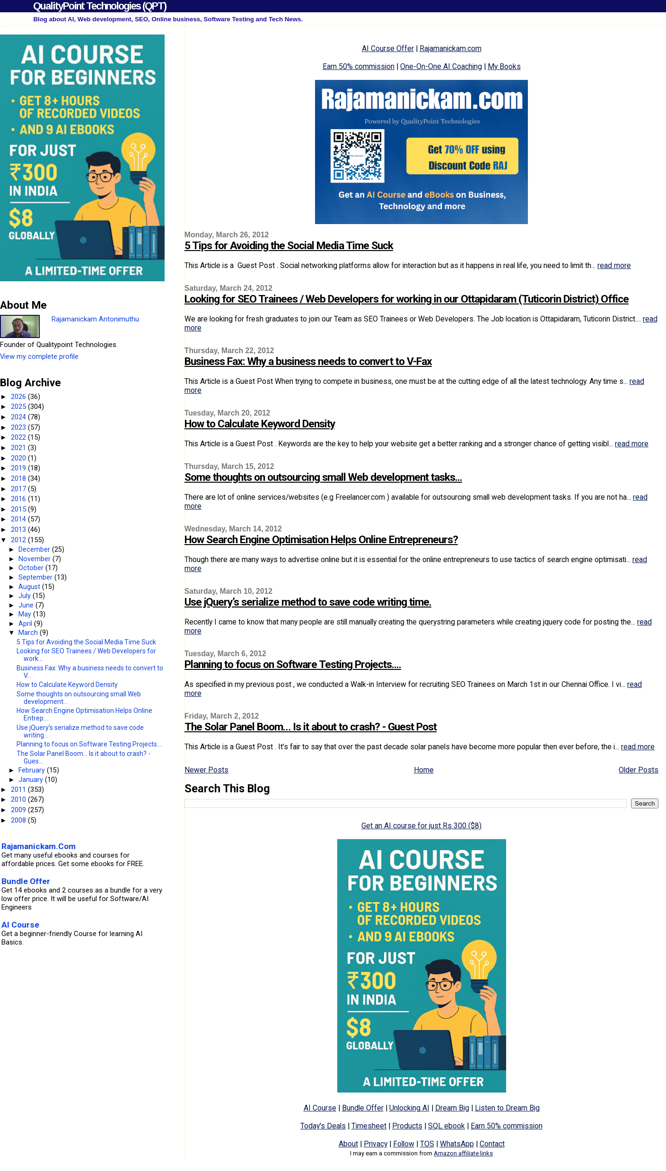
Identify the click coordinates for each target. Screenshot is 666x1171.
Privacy (375, 1143)
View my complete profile (39, 356)
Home (424, 769)
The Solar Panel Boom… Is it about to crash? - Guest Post (310, 726)
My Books (504, 66)
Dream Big (452, 1107)
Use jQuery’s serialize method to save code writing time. (307, 602)
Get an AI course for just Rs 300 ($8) (421, 825)
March (29, 632)
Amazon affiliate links (463, 1153)
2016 (19, 498)
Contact (492, 1143)
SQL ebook (446, 1125)
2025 (19, 406)
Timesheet (368, 1125)
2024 (19, 417)
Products (407, 1125)
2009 (19, 810)
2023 (19, 427)
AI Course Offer (388, 48)
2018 (19, 478)
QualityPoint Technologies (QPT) (99, 6)
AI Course (320, 1107)
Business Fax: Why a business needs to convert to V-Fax (308, 361)
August (30, 586)
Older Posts (638, 769)
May (25, 614)
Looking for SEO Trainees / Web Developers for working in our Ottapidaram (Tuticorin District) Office (406, 299)
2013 (19, 529)
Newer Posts (206, 769)
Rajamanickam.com (451, 48)
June (26, 605)
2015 (19, 509)
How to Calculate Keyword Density (259, 423)
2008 (19, 820)
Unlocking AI (409, 1107)
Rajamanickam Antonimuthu (95, 319)
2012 (19, 540)
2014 (19, 519)
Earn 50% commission (358, 66)
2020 (19, 458)
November (35, 559)
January (31, 779)
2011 (19, 789)
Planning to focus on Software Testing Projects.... (292, 664)
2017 (19, 489)
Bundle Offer (363, 1107)
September (36, 577)
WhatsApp (457, 1143)
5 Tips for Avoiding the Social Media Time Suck (288, 245)
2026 (19, 396)
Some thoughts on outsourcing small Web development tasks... (323, 477)
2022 (19, 437)
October (31, 568)
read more (614, 265)
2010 (19, 799)
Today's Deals (323, 1125)
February (32, 770)
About (348, 1143)
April (26, 623)
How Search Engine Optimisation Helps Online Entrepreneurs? (321, 539)
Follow (403, 1143)
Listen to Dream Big (507, 1107)
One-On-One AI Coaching (441, 66)
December (35, 549)
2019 (19, 468)
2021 (19, 447)
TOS (427, 1143)
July (25, 595)
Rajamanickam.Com (38, 846)
